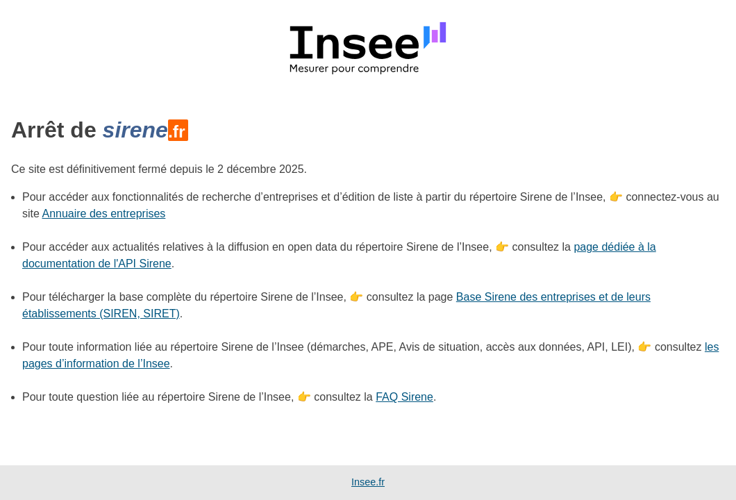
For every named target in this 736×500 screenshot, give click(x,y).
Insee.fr (368, 482)
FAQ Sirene (404, 397)
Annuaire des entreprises (103, 213)
